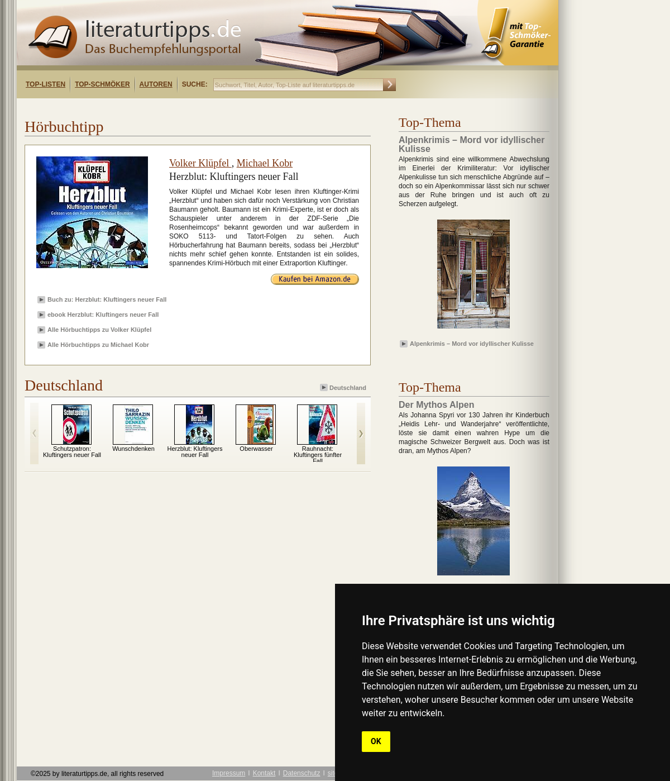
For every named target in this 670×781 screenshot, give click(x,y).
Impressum (228, 773)
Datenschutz (301, 773)
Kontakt (264, 773)
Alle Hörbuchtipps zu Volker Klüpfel (99, 329)
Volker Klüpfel (200, 163)
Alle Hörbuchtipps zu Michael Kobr (98, 344)
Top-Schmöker (102, 84)
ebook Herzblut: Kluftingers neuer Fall (103, 314)
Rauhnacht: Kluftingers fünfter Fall (318, 454)
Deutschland (344, 387)
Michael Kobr (265, 163)
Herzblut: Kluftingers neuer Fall (194, 451)
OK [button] (376, 741)
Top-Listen (45, 84)
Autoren (156, 84)
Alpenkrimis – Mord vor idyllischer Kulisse (472, 343)
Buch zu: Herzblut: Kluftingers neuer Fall (106, 299)
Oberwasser (256, 448)
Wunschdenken (133, 448)
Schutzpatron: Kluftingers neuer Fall (72, 451)
